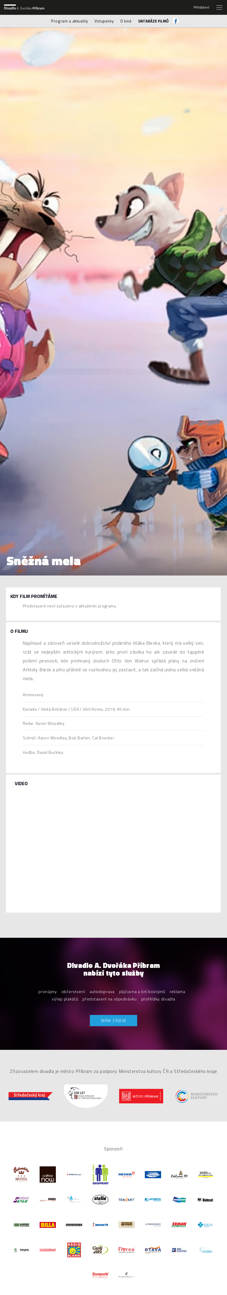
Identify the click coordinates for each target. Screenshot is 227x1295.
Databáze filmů (153, 21)
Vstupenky (104, 21)
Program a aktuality (69, 21)
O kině (126, 21)
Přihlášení (201, 7)
